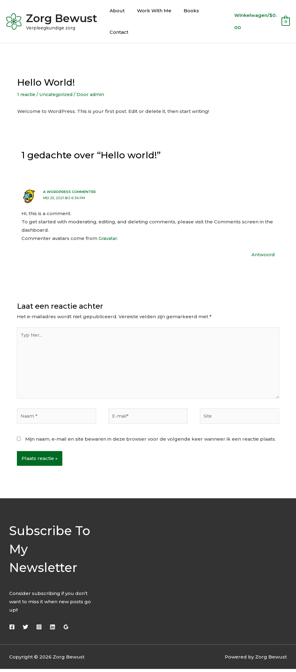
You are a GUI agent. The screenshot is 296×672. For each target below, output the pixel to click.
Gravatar (109, 238)
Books (183, 11)
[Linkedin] (52, 630)
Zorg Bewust (61, 18)
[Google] (66, 630)
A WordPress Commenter (71, 191)
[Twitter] (25, 630)
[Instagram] (39, 630)
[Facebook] (12, 630)
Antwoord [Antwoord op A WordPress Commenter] (263, 254)
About (115, 11)
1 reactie (27, 94)
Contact (117, 32)
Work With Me (149, 11)
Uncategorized (59, 94)
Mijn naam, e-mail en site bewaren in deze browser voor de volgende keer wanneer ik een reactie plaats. (150, 442)
